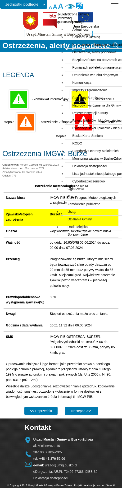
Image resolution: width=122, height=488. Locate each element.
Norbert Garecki (106, 485)
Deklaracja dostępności (50, 478)
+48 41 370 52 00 (52, 458)
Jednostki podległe (22, 4)
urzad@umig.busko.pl (61, 465)
